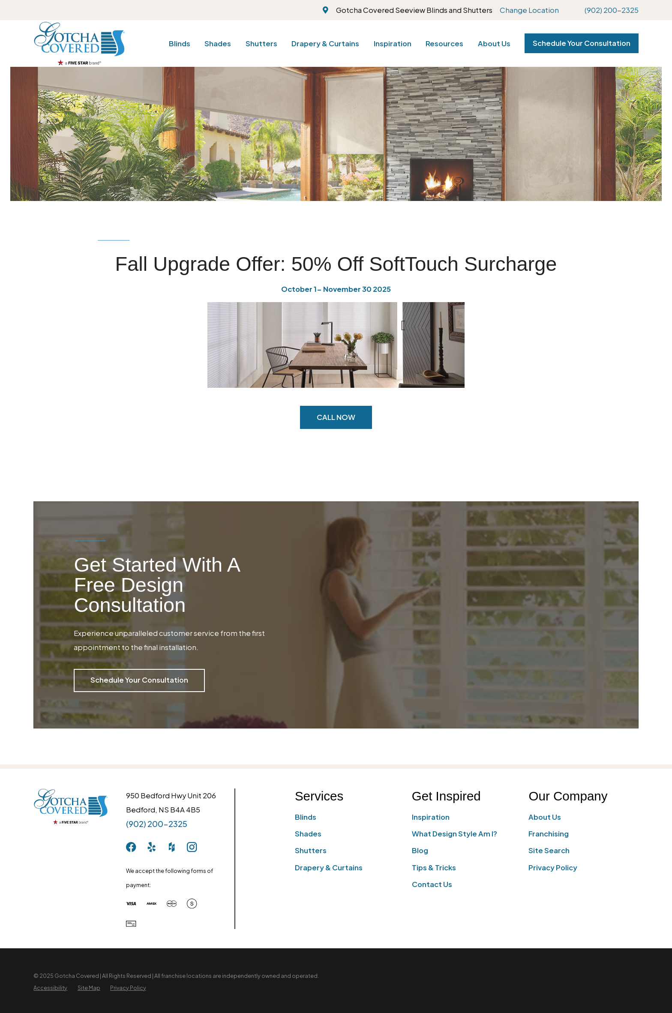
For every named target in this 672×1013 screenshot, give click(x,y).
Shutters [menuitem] (261, 43)
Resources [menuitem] (444, 43)
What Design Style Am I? (454, 833)
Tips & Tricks (434, 867)
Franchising (548, 833)
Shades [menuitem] (217, 43)
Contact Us (432, 884)
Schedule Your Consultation (581, 43)
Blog (420, 850)
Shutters (311, 850)
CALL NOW (336, 417)
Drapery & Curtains (329, 867)
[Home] (79, 43)
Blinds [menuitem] (179, 43)
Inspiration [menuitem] (392, 43)
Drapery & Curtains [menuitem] (325, 43)
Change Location (529, 10)
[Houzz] (172, 847)
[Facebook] (131, 847)
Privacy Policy (552, 867)
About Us (544, 816)
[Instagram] (192, 847)
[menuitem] (50, 988)
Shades (308, 833)
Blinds (305, 816)
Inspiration (431, 816)
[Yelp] (151, 847)
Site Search (549, 850)
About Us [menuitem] (494, 43)
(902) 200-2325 (612, 10)
